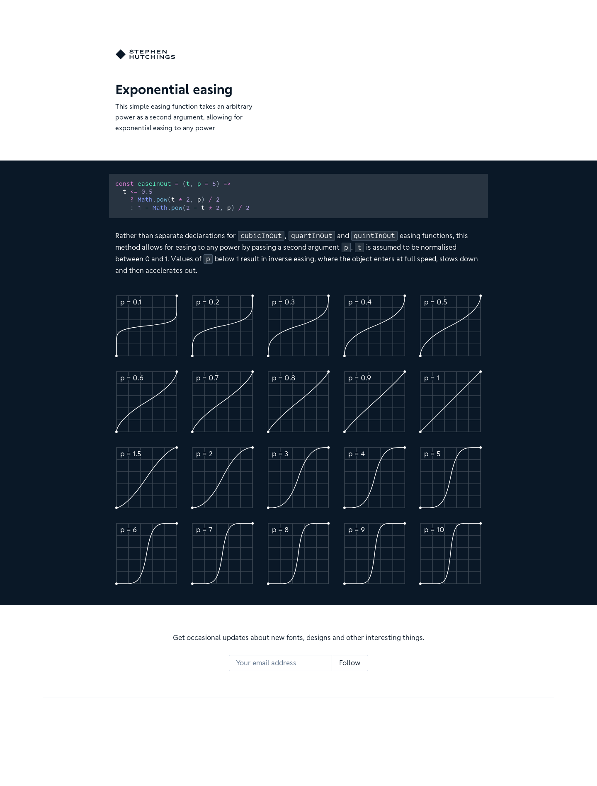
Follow (350, 663)
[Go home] (145, 54)
